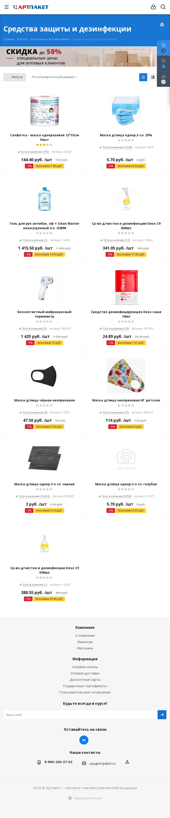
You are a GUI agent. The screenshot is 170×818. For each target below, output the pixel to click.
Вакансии (85, 641)
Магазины (85, 648)
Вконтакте (83, 740)
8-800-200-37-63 (58, 761)
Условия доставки (85, 673)
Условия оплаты (85, 667)
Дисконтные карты (85, 679)
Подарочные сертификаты (85, 686)
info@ (94, 763)
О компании (85, 635)
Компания (85, 627)
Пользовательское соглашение (85, 692)
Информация (85, 658)
